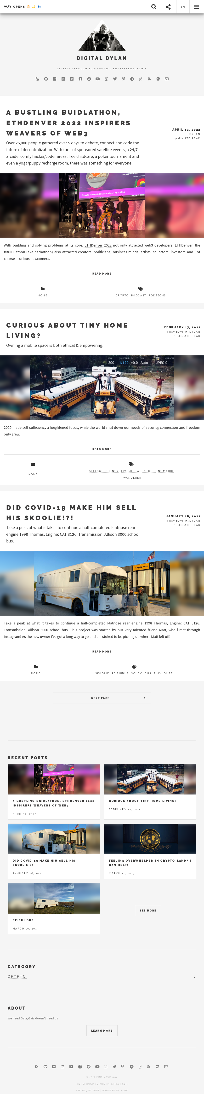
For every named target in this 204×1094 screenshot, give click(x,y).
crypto (17, 976)
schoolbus (141, 673)
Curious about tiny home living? (143, 801)
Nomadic (166, 471)
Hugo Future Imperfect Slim (107, 1084)
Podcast (139, 295)
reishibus (120, 673)
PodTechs (157, 295)
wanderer (132, 477)
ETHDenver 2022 (97, 245)
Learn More (102, 1030)
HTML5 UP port (89, 1090)
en (183, 6)
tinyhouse (163, 673)
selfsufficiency (104, 471)
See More (148, 910)
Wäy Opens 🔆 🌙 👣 (23, 6)
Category (22, 967)
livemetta (130, 471)
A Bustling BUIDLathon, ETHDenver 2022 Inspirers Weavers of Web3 (68, 123)
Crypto (122, 295)
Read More (102, 273)
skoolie (149, 471)
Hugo (124, 1090)
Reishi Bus (23, 920)
